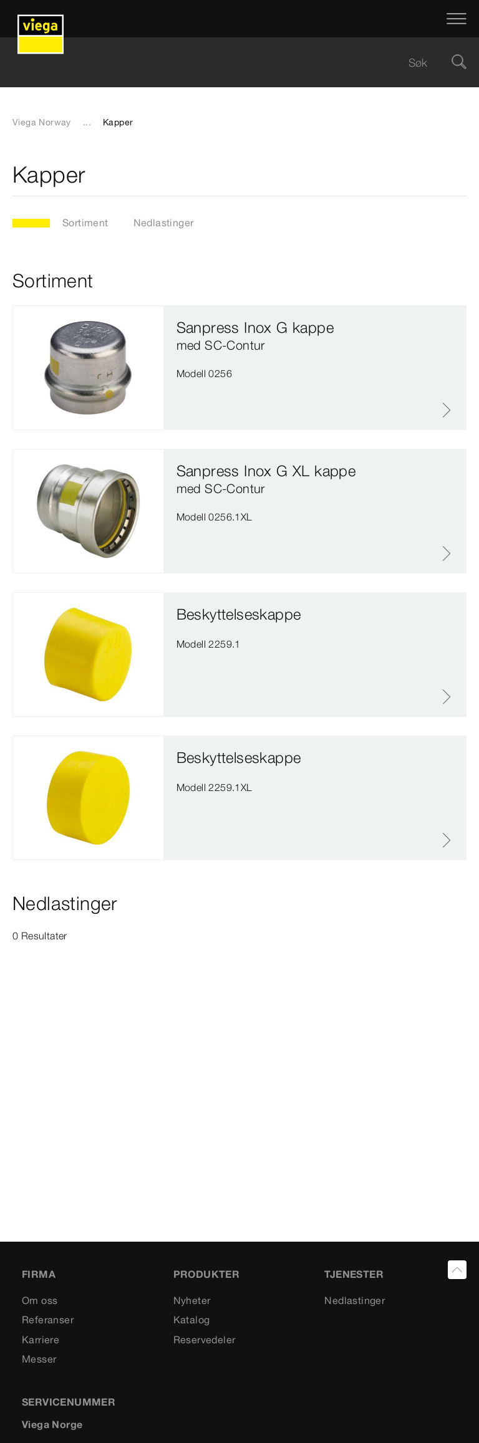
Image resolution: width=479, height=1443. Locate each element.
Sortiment (85, 222)
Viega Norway (41, 122)
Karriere (40, 1339)
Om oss (39, 1300)
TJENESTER (354, 1274)
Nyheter (192, 1300)
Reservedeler (204, 1339)
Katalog (191, 1319)
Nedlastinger (163, 222)
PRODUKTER (206, 1274)
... (87, 122)
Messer (39, 1359)
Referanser (48, 1319)
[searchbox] (228, 62)
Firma (39, 1274)
